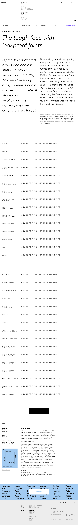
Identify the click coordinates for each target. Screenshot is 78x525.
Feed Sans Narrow (26, 8)
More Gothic (24, 19)
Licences (23, 509)
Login (66, 2)
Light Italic (26, 21)
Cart (61, 2)
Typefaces (24, 2)
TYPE (5, 2)
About (23, 506)
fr (71, 2)
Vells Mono (24, 18)
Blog (22, 6)
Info (22, 4)
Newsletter (54, 502)
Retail (12, 21)
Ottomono (32, 520)
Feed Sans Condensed (27, 9)
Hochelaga (24, 14)
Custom (31, 518)
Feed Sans (24, 7)
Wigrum (23, 17)
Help (22, 507)
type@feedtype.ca (56, 514)
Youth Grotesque (25, 11)
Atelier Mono (33, 519)
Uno (30, 522)
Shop (22, 3)
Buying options (70, 25)
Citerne (23, 13)
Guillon (23, 16)
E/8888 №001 (24, 12)
